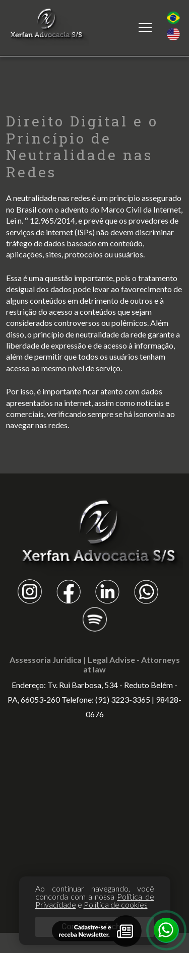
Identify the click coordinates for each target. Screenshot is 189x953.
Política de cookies (116, 904)
